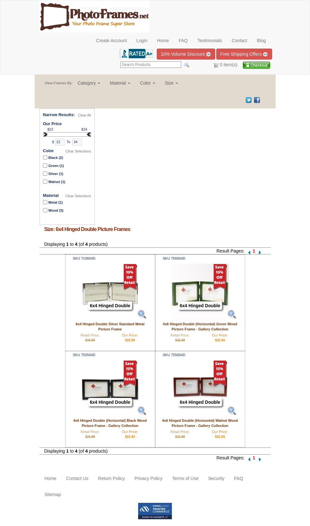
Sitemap (53, 494)
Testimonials (209, 40)
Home (163, 40)
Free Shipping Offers (244, 54)
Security (216, 478)
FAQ (183, 40)
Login (142, 40)
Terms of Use (185, 478)
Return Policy (111, 478)
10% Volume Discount (186, 54)
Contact (239, 40)
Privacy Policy (148, 478)
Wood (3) (56, 210)
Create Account (111, 40)
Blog (261, 40)
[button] (89, 83)
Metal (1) (56, 202)
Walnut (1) (57, 182)
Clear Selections (78, 151)
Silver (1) (56, 174)
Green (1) (56, 166)
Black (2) (56, 158)
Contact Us (77, 478)
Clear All (84, 115)
